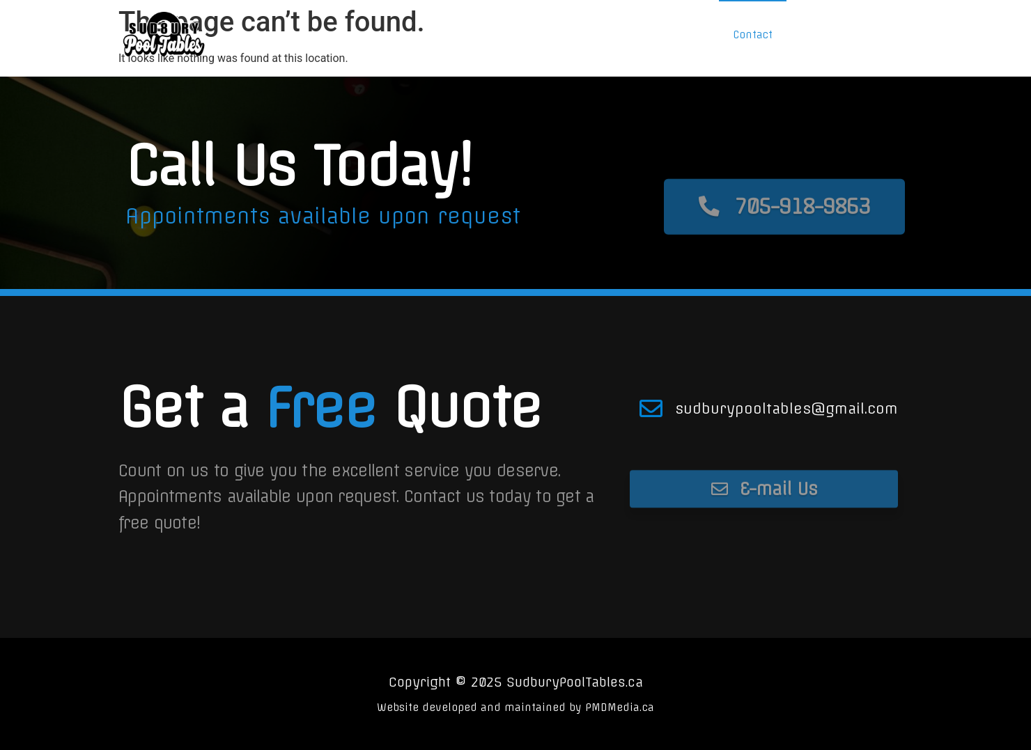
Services (562, 35)
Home (459, 35)
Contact (753, 35)
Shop (661, 35)
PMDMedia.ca (619, 707)
